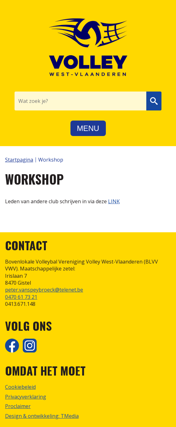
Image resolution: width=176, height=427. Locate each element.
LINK (114, 201)
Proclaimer (18, 406)
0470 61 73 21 (21, 297)
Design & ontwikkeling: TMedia (42, 415)
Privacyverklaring (25, 396)
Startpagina (19, 159)
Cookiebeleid (20, 386)
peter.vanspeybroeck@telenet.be (44, 289)
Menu (88, 128)
